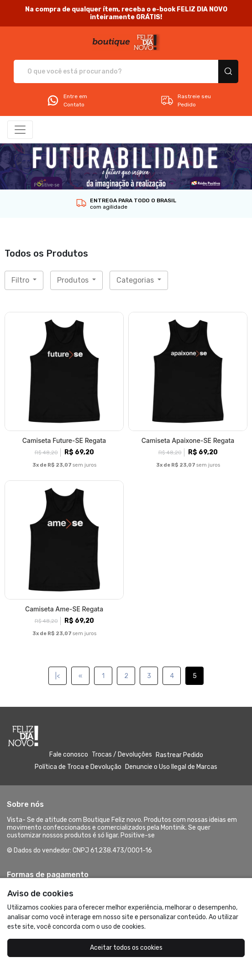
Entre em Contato (66, 100)
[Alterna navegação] (20, 130)
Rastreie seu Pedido (185, 100)
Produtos (73, 280)
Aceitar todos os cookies (126, 948)
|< (57, 676)
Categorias (136, 280)
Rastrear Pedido (179, 755)
